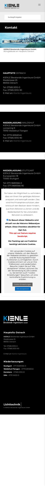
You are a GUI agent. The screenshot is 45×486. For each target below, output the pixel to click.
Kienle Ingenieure (22, 93)
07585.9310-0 (13, 87)
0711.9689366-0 (14, 183)
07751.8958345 (14, 135)
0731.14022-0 (14, 375)
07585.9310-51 (19, 372)
